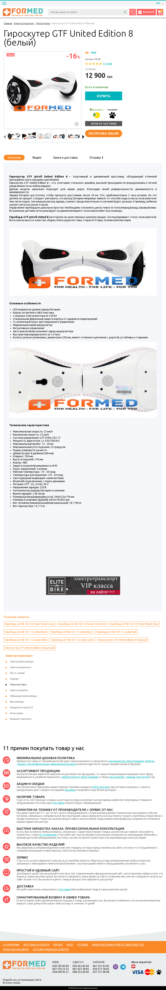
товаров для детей (137, 777)
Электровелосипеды (22, 661)
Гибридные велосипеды (23, 696)
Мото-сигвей (17, 673)
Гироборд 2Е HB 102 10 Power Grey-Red (81, 623)
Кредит (58, 944)
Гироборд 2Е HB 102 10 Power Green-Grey (29, 623)
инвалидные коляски (63, 764)
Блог (70, 944)
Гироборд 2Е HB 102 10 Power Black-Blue (134, 623)
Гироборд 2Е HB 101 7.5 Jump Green (72, 639)
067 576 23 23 (60, 968)
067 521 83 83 (101, 965)
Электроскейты (19, 690)
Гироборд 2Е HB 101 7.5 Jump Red (116, 631)
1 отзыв (107, 63)
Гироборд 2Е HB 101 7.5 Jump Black (26, 631)
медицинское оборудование (126, 761)
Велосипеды (17, 701)
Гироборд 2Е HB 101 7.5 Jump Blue (71, 631)
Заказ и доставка (65, 157)
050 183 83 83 (60, 965)
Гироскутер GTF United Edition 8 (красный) (30, 647)
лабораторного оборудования (79, 777)
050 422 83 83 (81, 965)
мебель (149, 761)
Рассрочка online (104, 133)
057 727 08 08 (101, 971)
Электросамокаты (20, 667)
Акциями (70, 789)
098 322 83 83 (81, 971)
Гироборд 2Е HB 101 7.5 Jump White (26, 639)
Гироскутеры (18, 684)
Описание (14, 157)
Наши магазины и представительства (118, 944)
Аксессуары (16, 713)
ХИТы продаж (101, 787)
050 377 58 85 (101, 968)
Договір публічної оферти (51, 949)
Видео (37, 157)
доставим (65, 889)
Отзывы (96, 157)
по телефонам (48, 834)
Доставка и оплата (36, 944)
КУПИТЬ (103, 96)
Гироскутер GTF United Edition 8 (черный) (122, 639)
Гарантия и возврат (16, 949)
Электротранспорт (19, 655)
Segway (14, 678)
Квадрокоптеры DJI (21, 707)
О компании (11, 944)
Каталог (146, 12)
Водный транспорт (21, 718)
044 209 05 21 (60, 971)
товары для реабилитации (33, 764)
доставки (58, 802)
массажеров (116, 777)
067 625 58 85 (81, 968)
